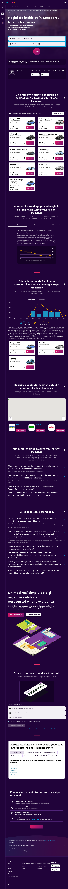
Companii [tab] (36, 224)
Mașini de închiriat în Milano (51, 10)
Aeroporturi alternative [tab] (50, 752)
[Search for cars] (3, 14)
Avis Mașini (12, 775)
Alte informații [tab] (56, 224)
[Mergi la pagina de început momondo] (11, 2)
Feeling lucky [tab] (54, 755)
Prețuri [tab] (17, 224)
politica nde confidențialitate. (49, 728)
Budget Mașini (13, 772)
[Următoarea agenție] (63, 418)
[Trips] (3, 18)
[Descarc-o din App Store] (45, 75)
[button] (2, 2)
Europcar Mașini (14, 768)
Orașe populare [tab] (28, 755)
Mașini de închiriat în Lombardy (36, 10)
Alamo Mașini (13, 766)
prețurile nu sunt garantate (50, 840)
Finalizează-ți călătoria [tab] (41, 755)
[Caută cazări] (3, 10)
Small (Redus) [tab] (31, 299)
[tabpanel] (37, 248)
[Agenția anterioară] (10, 418)
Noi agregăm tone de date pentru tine (37, 848)
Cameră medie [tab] (41, 299)
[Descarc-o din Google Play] (35, 75)
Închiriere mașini (11, 10)
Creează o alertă (35, 819)
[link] (30, 127)
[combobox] (15, 34)
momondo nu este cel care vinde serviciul (37, 845)
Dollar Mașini (13, 770)
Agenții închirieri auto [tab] (17, 752)
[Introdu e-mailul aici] (38, 717)
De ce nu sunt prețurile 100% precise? (37, 851)
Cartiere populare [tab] (15, 755)
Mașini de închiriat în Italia (22, 10)
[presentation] (45, 75)
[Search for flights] (3, 7)
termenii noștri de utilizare (35, 728)
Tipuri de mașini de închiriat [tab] (33, 752)
